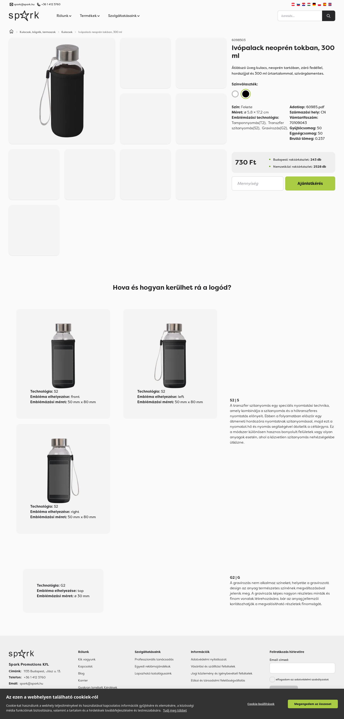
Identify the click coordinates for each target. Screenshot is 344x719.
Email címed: (279, 660)
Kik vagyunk (86, 659)
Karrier (83, 680)
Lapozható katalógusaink (153, 673)
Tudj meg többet (175, 710)
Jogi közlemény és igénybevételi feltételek (221, 673)
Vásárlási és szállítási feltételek (213, 666)
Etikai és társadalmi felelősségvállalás (218, 680)
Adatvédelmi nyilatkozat (209, 659)
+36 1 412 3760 (50, 4)
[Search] (328, 16)
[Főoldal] (35, 654)
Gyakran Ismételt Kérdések (97, 687)
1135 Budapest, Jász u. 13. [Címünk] (42, 671)
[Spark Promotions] (24, 16)
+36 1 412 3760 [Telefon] (35, 677)
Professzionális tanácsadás (154, 659)
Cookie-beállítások (261, 704)
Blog (81, 673)
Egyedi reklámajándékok (152, 666)
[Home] (11, 32)
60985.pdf (307, 107)
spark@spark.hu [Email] (31, 683)
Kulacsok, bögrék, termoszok (38, 32)
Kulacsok (67, 32)
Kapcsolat (85, 666)
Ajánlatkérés (310, 183)
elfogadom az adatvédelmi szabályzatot (302, 679)
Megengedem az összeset (312, 704)
